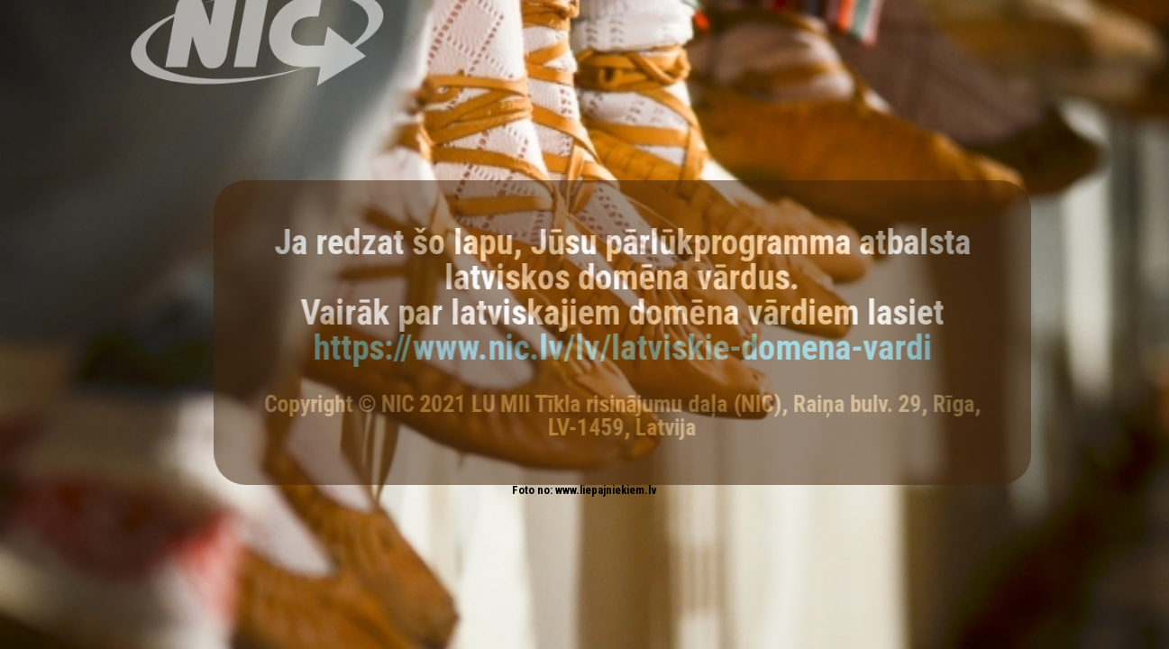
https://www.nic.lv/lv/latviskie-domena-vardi (630, 347)
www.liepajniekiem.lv (606, 490)
